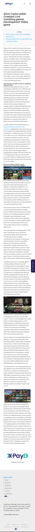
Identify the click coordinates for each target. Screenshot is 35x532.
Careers (7, 491)
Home (6, 480)
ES (7, 496)
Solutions (8, 485)
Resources (8, 488)
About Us (8, 483)
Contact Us (8, 493)
